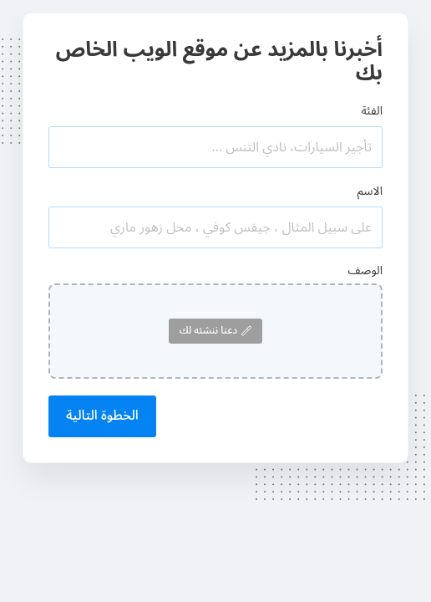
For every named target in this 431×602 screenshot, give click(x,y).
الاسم (370, 191)
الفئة (372, 111)
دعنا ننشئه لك (215, 330)
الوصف (365, 270)
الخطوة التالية (102, 415)
